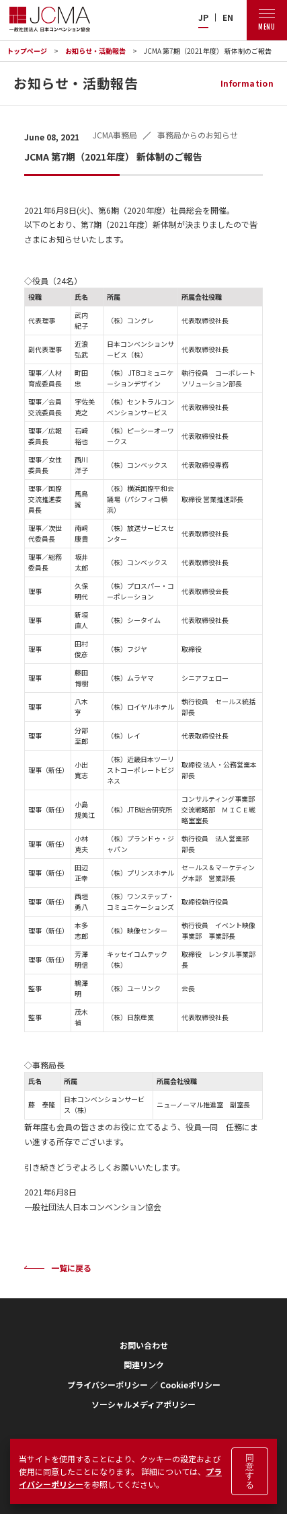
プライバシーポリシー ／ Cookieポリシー (143, 1384)
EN (227, 17)
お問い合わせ (144, 1345)
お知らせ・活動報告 (95, 51)
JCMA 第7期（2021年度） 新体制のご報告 (208, 51)
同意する (249, 1471)
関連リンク (144, 1364)
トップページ (27, 51)
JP (203, 17)
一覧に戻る (71, 1267)
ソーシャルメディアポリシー (143, 1404)
